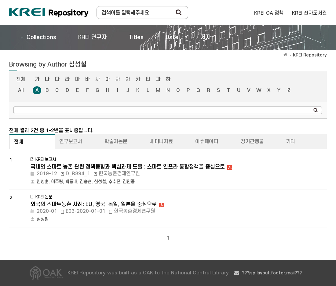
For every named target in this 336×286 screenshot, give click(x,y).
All (21, 90)
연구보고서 (70, 141)
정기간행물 (252, 141)
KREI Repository (310, 55)
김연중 (129, 181)
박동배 (71, 181)
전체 (20, 79)
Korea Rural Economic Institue (49, 12)
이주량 (57, 181)
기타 (290, 141)
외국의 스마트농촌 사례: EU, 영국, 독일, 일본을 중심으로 (94, 204)
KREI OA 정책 (269, 13)
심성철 (100, 181)
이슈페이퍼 (206, 141)
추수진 (114, 181)
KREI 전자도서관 (309, 13)
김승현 (86, 181)
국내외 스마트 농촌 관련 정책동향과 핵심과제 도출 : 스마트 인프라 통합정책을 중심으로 (128, 167)
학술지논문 (115, 141)
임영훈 (43, 181)
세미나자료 (161, 141)
